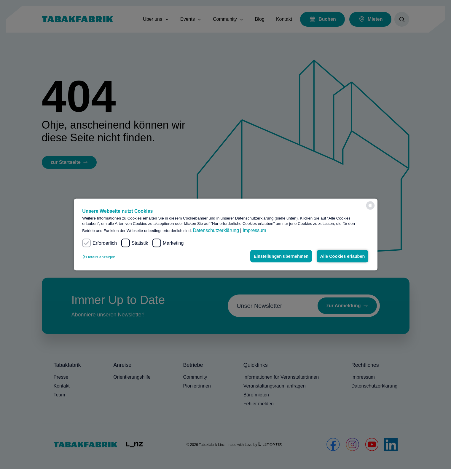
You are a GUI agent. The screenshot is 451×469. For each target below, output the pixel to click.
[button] (100, 257)
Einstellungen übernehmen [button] (281, 256)
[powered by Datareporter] (370, 205)
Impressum (254, 230)
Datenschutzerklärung (216, 230)
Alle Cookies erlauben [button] (342, 256)
